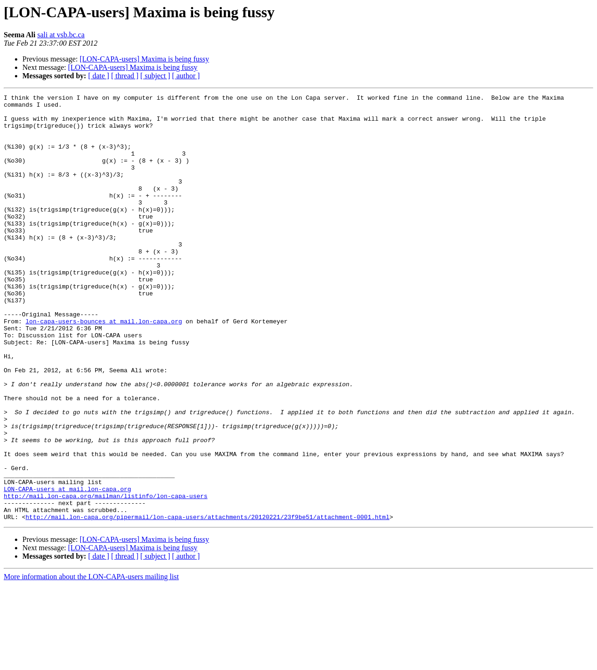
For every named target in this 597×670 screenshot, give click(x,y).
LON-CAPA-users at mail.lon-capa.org (67, 568)
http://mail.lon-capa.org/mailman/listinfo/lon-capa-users (106, 577)
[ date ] (98, 76)
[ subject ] (155, 76)
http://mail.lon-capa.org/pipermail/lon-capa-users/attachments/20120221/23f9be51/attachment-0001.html (207, 602)
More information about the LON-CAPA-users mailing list (91, 662)
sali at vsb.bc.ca (60, 35)
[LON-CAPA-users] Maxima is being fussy (144, 59)
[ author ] (186, 76)
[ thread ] (125, 76)
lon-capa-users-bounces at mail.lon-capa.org (104, 367)
